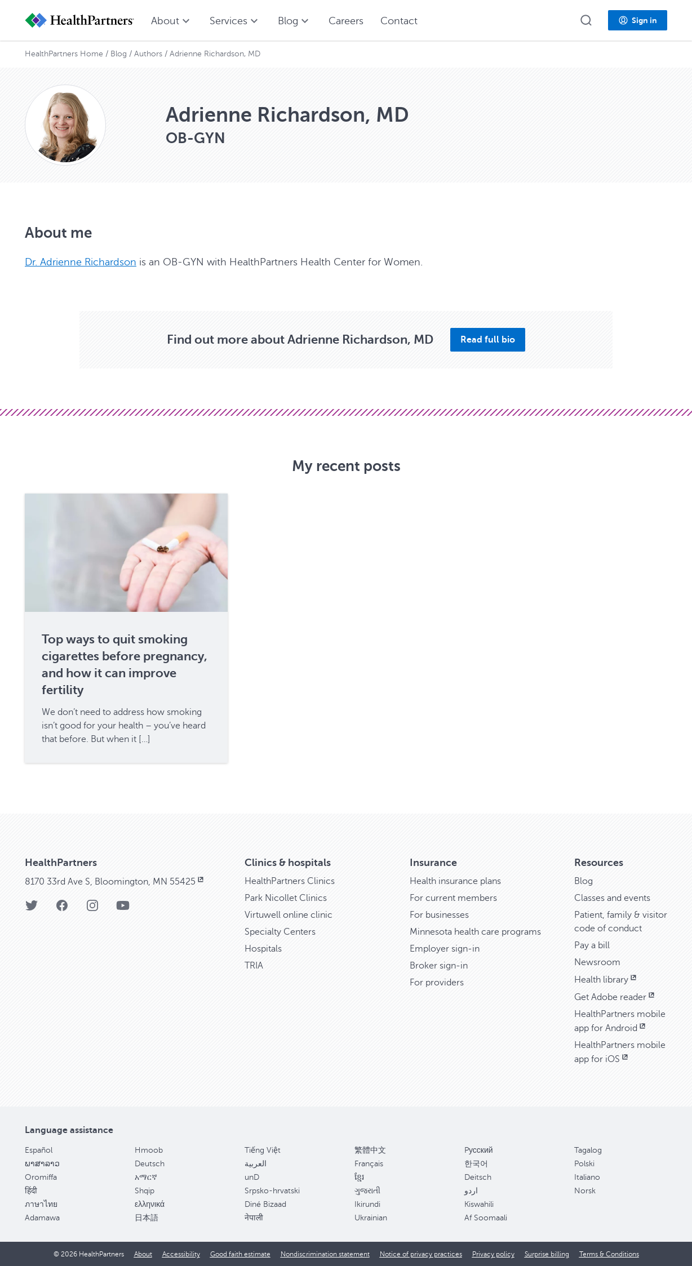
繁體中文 (370, 1150)
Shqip (144, 1191)
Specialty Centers (280, 932)
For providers (437, 983)
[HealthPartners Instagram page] (92, 909)
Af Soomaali (485, 1218)
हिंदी (31, 1191)
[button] (586, 20)
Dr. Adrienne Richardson (80, 262)
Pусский (478, 1150)
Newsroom (597, 962)
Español (38, 1150)
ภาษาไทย (41, 1204)
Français (368, 1164)
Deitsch (477, 1177)
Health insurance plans (455, 881)
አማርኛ (146, 1177)
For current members (453, 898)
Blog (118, 54)
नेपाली (254, 1218)
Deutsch (150, 1164)
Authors (148, 54)
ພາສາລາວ (42, 1164)
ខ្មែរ (359, 1177)
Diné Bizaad (265, 1204)
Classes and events (612, 898)
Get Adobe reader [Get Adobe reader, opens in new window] (615, 997)
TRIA (254, 966)
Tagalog (588, 1150)
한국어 (476, 1164)
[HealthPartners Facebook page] (62, 909)
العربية (256, 1164)
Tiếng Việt (263, 1150)
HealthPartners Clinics (290, 881)
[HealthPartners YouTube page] (123, 909)
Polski (584, 1164)
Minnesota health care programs (475, 932)
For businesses (439, 915)
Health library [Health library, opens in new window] (606, 980)
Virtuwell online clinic (288, 915)
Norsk (585, 1191)
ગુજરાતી (367, 1191)
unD (252, 1177)
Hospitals (263, 949)
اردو (471, 1191)
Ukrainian (370, 1218)
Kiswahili (479, 1204)
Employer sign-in (445, 949)
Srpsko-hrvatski (272, 1191)
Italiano (587, 1177)
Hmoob (149, 1150)
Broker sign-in (439, 966)
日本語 (146, 1218)
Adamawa (42, 1218)
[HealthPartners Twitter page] (31, 909)
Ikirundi (367, 1204)
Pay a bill (592, 945)
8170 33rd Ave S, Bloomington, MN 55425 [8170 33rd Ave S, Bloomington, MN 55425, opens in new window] (115, 882)
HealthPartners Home (64, 54)
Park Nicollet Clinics (286, 898)
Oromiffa (41, 1177)
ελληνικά (150, 1204)
